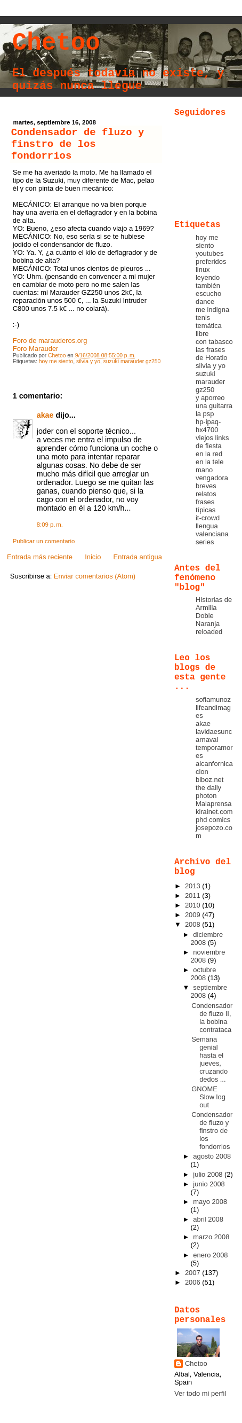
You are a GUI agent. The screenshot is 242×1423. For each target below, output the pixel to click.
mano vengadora (212, 474)
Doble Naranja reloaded (209, 624)
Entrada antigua (138, 557)
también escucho (208, 290)
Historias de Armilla (214, 604)
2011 (193, 896)
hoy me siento (56, 361)
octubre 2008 (203, 974)
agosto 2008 (212, 1156)
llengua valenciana (212, 530)
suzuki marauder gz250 (132, 361)
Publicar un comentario (44, 541)
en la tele (209, 462)
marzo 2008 (211, 1237)
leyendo (208, 277)
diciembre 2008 (206, 939)
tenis (203, 318)
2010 (193, 905)
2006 (193, 1282)
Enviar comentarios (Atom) (94, 576)
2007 (193, 1273)
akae (45, 415)
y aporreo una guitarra (214, 402)
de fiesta (209, 446)
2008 (193, 924)
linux (203, 269)
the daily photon (208, 792)
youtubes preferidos (211, 257)
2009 (193, 915)
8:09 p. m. (50, 524)
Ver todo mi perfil (200, 1393)
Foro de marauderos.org (50, 341)
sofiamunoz (213, 699)
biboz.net (209, 780)
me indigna (212, 310)
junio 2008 (208, 1184)
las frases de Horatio (212, 354)
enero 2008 (210, 1255)
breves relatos (206, 490)
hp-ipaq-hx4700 (208, 426)
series (205, 542)
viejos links (212, 438)
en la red (209, 454)
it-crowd (208, 518)
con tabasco (214, 342)
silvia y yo (88, 361)
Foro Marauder (36, 349)
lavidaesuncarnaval (214, 736)
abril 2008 (208, 1219)
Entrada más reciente (39, 557)
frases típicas (205, 506)
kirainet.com (214, 812)
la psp (205, 414)
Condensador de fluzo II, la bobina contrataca (211, 1018)
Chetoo (56, 43)
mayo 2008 (210, 1202)
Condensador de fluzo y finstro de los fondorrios (211, 1131)
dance (205, 302)
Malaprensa (213, 804)
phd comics (213, 820)
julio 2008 (208, 1174)
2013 (193, 886)
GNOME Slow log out (208, 1097)
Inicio (93, 557)
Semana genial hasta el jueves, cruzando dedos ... (209, 1059)
